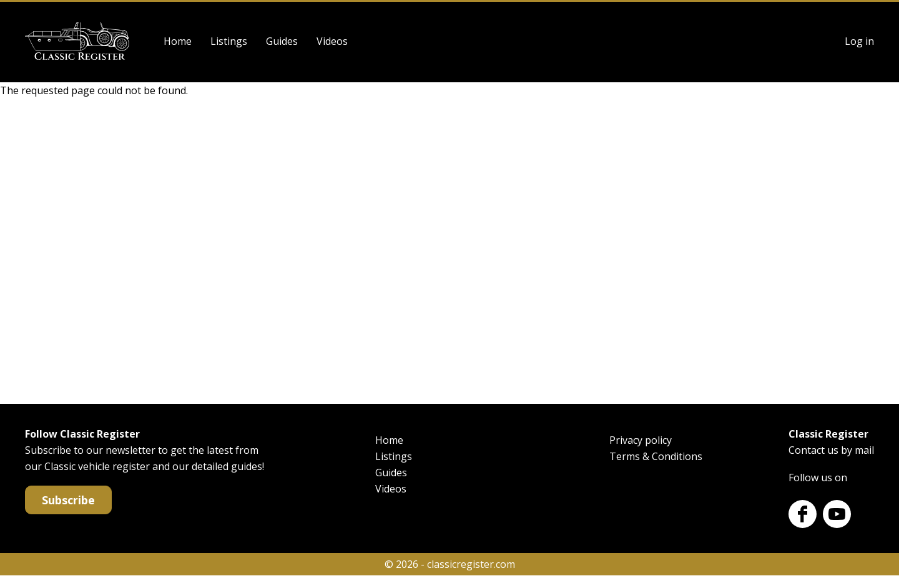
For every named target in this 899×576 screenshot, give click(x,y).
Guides (282, 41)
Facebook (802, 514)
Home (178, 41)
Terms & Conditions (655, 456)
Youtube (837, 514)
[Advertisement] (449, 248)
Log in (859, 41)
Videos (332, 41)
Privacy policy (640, 440)
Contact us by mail (831, 450)
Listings (228, 41)
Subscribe (68, 499)
